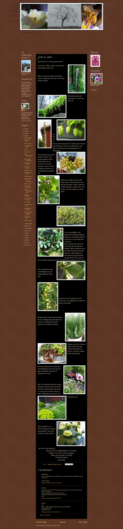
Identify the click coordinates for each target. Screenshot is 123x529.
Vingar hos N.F (27, 170)
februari (26, 245)
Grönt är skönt (27, 143)
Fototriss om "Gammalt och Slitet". (28, 191)
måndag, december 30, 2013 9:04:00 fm (51, 498)
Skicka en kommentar (45, 515)
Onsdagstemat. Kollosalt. (28, 209)
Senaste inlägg (41, 522)
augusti (26, 230)
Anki (43, 487)
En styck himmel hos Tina (28, 199)
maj (25, 237)
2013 (24, 135)
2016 (24, 128)
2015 (24, 131)
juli (25, 233)
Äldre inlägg (83, 522)
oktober (26, 226)
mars (25, 242)
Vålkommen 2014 (27, 140)
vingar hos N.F (27, 152)
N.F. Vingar (26, 202)
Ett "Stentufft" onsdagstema (28, 160)
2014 (24, 133)
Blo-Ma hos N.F (28, 183)
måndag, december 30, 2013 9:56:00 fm (51, 512)
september (27, 228)
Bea (43, 503)
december (27, 138)
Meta (24, 110)
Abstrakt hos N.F (28, 176)
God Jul (26, 149)
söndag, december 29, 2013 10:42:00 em (52, 483)
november (27, 223)
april (25, 240)
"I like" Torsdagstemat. (28, 156)
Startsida (62, 522)
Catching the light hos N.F (28, 186)
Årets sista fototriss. (27, 167)
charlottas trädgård (45, 65)
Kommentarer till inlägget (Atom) (52, 525)
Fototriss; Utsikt (28, 220)
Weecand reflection (27, 195)
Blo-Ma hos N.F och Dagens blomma (28, 213)
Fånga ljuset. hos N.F (27, 163)
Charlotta (44, 474)
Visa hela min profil (26, 121)
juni (25, 235)
